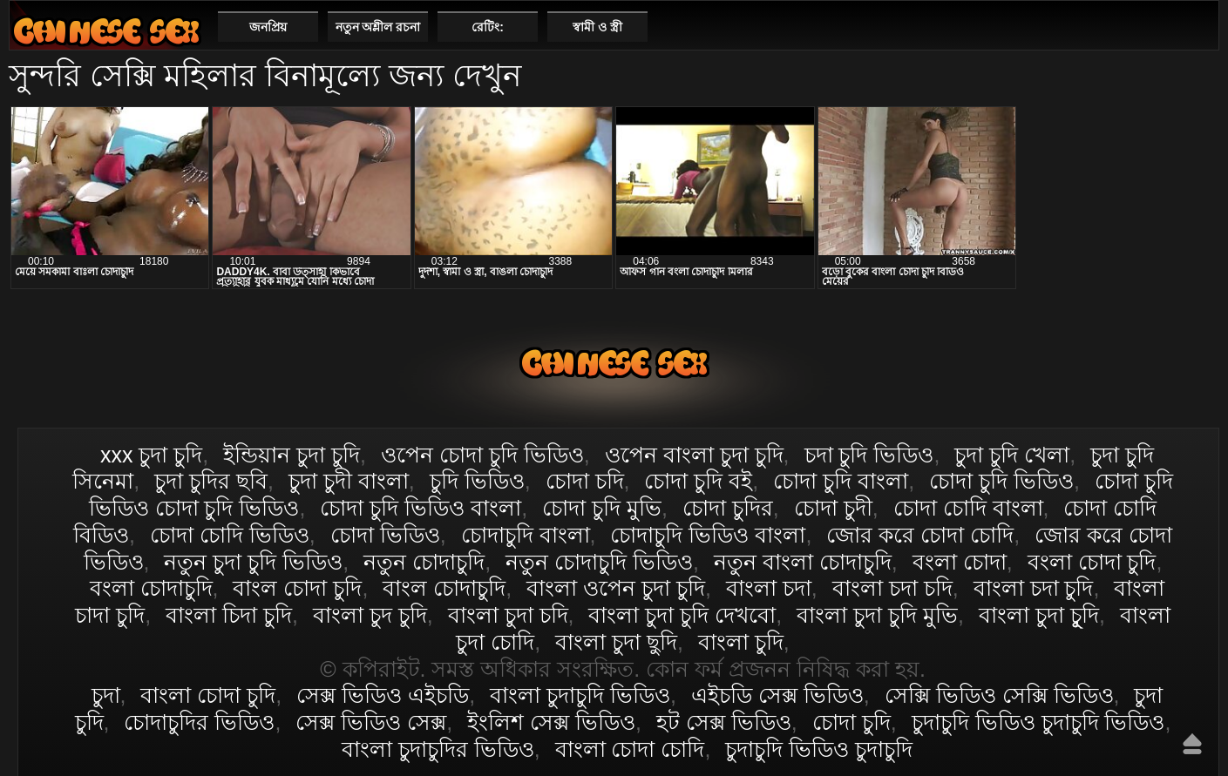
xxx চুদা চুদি (151, 454)
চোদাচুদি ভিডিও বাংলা (707, 535)
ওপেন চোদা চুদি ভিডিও (482, 454)
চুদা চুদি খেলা (1011, 454)
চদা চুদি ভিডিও (869, 454)
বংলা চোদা (960, 562)
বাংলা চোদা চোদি (630, 749)
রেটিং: (488, 27)
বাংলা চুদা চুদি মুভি (877, 615)
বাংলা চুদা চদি (508, 615)
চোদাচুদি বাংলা (525, 535)
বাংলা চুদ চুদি (370, 615)
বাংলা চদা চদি (892, 588)
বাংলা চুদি (741, 642)
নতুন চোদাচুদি (424, 562)
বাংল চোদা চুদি (297, 588)
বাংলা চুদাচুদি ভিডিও (580, 695)
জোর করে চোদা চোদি (920, 535)
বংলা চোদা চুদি (1092, 562)
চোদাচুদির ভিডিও (199, 722)
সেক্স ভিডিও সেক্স (370, 722)
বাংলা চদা (768, 588)
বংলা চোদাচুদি (151, 588)
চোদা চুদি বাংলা (840, 481)
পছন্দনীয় (1199, 26)
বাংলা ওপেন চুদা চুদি (615, 588)
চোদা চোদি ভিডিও (229, 535)
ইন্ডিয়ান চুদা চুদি (291, 454)
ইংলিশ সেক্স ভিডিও (551, 722)
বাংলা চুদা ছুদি (616, 642)
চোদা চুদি (851, 722)
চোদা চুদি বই (698, 481)
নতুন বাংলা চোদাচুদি (803, 562)
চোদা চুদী (833, 508)
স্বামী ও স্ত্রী (597, 27)
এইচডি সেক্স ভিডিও (777, 695)
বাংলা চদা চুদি (1034, 588)
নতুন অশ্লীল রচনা (378, 27)
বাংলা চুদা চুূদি (1039, 615)
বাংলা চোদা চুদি (106, 31)
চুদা (106, 695)
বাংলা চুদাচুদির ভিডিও (438, 749)
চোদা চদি (585, 481)
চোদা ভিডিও (385, 535)
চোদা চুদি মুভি (601, 508)
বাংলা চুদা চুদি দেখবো (682, 615)
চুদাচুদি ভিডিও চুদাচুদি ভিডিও (1038, 722)
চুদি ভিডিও (477, 481)
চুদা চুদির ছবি (211, 481)
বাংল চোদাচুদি (444, 588)
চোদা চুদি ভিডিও (1001, 481)
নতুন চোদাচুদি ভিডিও (599, 562)
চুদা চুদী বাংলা (348, 481)
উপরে (1192, 743)
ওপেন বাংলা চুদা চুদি (694, 454)
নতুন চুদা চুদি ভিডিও (253, 562)
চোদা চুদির (727, 508)
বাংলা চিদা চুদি (229, 615)
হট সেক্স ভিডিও (723, 722)
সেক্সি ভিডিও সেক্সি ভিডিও (999, 695)
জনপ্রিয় (268, 27)
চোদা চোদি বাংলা (968, 508)
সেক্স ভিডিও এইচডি (382, 695)
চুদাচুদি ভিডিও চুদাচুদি (819, 749)
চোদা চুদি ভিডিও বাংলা (420, 508)
